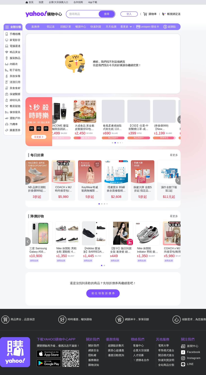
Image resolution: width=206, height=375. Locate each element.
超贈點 (169, 27)
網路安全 (93, 349)
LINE (190, 363)
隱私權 (92, 354)
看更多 (126, 26)
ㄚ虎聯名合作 (141, 359)
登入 (129, 14)
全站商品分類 (166, 364)
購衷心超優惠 (116, 349)
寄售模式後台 (166, 349)
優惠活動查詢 (116, 354)
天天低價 (111, 26)
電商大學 (163, 345)
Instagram (193, 357)
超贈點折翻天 (116, 345)
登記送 (51, 26)
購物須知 (93, 364)
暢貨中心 (80, 26)
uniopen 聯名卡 (147, 27)
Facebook (193, 351)
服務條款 (93, 359)
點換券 (36, 26)
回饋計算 (65, 26)
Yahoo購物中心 (43, 14)
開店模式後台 (166, 354)
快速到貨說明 (166, 359)
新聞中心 (192, 345)
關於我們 (93, 345)
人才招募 (138, 354)
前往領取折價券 (103, 293)
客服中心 (138, 345)
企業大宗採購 (141, 349)
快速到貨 (95, 26)
